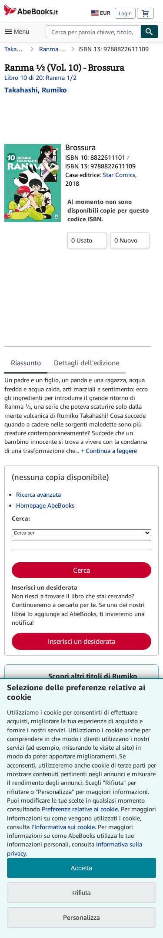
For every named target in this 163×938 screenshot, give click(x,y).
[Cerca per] (81, 532)
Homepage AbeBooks (45, 505)
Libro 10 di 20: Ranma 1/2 (40, 77)
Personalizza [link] (81, 917)
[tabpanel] (78, 415)
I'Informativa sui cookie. (63, 826)
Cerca (81, 570)
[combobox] (93, 31)
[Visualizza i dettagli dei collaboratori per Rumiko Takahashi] (35, 89)
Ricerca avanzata (38, 494)
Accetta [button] (81, 868)
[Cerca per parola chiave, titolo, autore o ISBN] (81, 545)
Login (125, 13)
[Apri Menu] (19, 31)
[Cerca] (149, 31)
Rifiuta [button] (81, 892)
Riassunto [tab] (26, 362)
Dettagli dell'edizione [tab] (86, 362)
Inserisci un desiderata (81, 641)
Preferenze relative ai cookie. (80, 809)
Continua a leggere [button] (111, 450)
